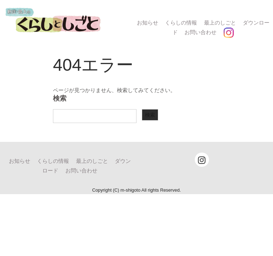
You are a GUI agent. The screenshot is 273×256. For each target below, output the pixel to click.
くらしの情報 (181, 23)
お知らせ (147, 23)
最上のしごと (220, 23)
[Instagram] (202, 160)
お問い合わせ (200, 32)
